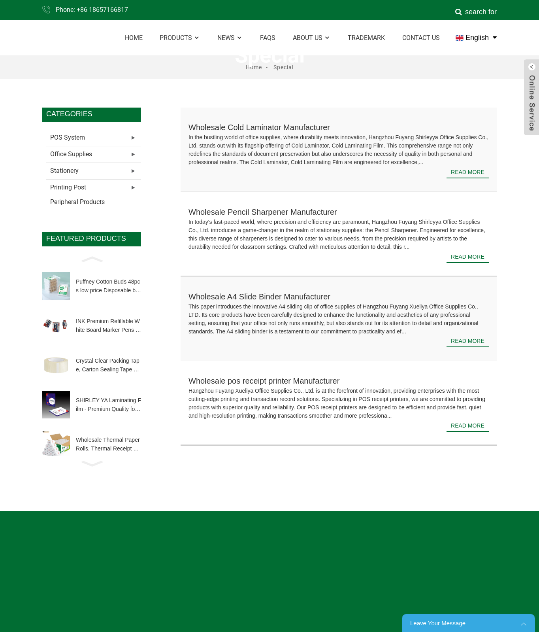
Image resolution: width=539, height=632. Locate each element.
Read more (467, 172)
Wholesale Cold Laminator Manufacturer (259, 127)
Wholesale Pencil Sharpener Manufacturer (262, 212)
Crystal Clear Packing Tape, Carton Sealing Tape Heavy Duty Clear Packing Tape (108, 366)
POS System (67, 137)
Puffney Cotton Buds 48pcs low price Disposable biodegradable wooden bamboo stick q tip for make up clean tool (108, 286)
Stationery (64, 170)
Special (283, 67)
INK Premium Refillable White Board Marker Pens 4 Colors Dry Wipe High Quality (108, 326)
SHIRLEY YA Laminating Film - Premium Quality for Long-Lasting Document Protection (108, 405)
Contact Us (421, 38)
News (230, 38)
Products (180, 38)
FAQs (267, 38)
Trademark (366, 38)
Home (134, 38)
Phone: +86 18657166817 (92, 9)
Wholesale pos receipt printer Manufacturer (263, 381)
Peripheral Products (77, 202)
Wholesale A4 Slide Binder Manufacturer (259, 296)
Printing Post (68, 187)
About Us (311, 38)
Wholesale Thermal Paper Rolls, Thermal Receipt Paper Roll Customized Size (108, 445)
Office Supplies (71, 154)
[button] (91, 258)
